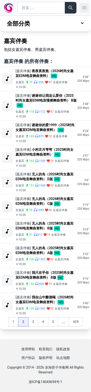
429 (78, 323)
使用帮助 (28, 349)
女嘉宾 (20, 82)
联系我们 (45, 349)
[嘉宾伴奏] (23, 71)
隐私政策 (63, 349)
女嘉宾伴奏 (60, 82)
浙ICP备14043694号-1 (45, 382)
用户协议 (28, 358)
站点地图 (63, 358)
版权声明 (45, 358)
